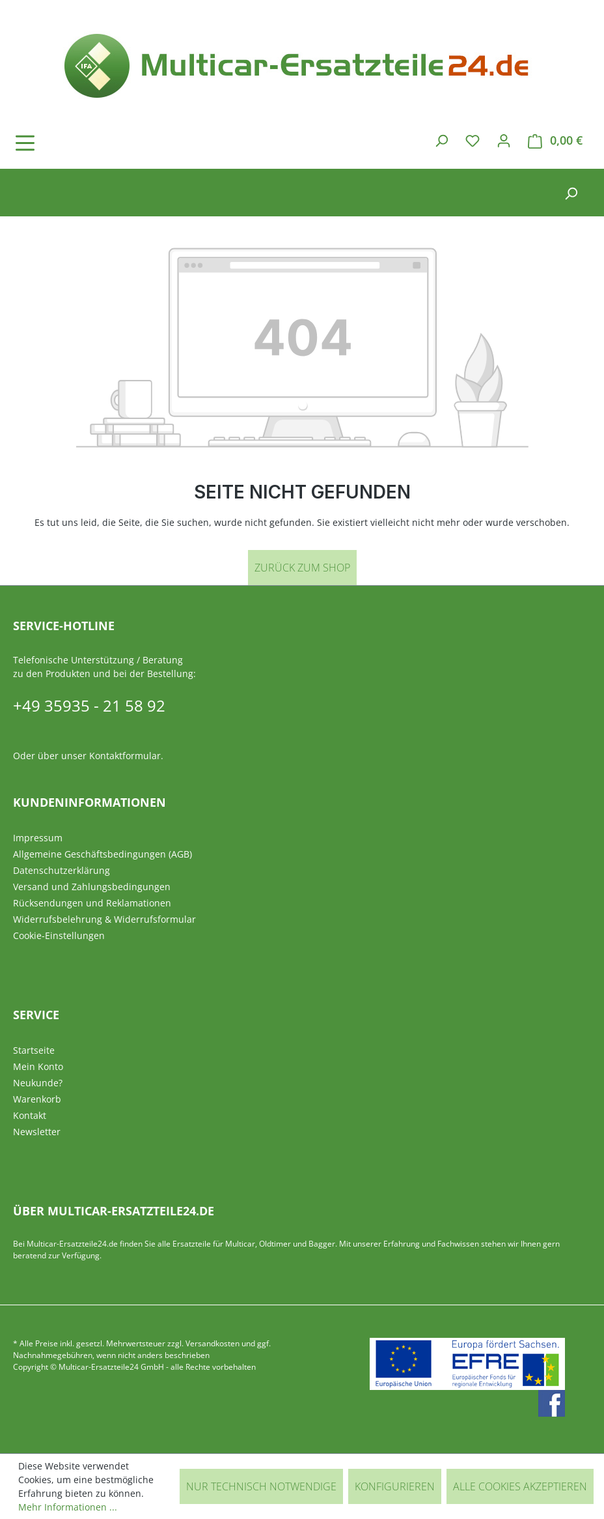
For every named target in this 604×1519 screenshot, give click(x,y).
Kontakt (29, 1115)
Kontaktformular (125, 755)
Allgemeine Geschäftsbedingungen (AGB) (102, 854)
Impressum (37, 838)
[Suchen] (441, 140)
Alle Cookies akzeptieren (520, 1486)
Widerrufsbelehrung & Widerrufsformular (104, 919)
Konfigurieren (395, 1486)
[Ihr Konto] (503, 140)
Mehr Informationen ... (67, 1507)
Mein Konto (38, 1066)
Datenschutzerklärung (61, 870)
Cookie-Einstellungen (59, 935)
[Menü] (62, 142)
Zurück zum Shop (302, 567)
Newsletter (37, 1131)
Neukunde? (37, 1083)
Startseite (34, 1050)
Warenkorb (37, 1099)
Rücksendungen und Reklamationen (92, 903)
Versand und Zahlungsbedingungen (92, 886)
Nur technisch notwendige (261, 1486)
